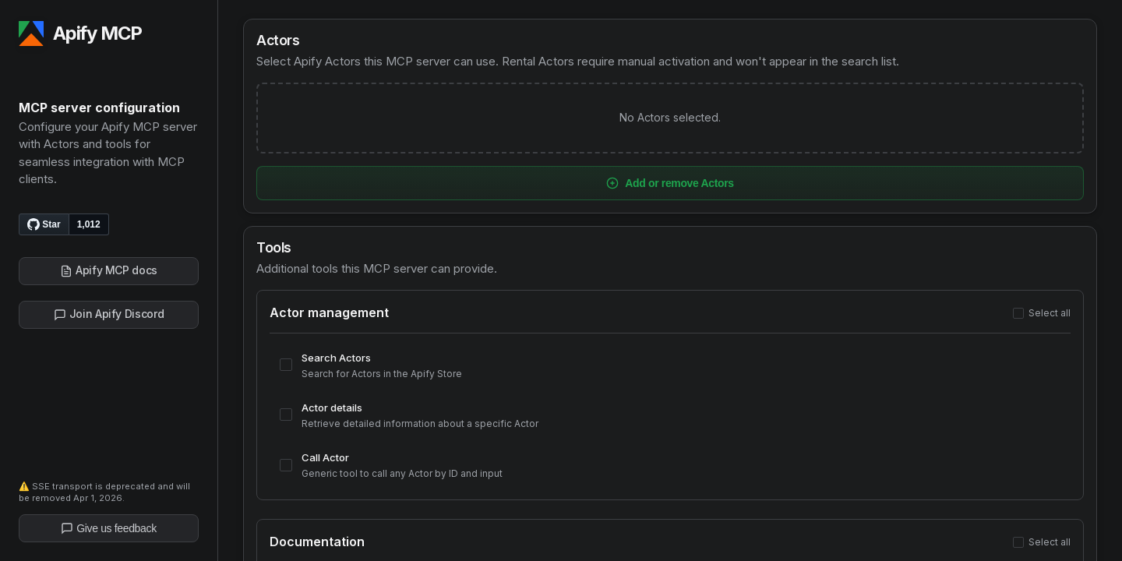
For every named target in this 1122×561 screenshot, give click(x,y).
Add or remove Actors (670, 183)
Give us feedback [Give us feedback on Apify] (109, 528)
